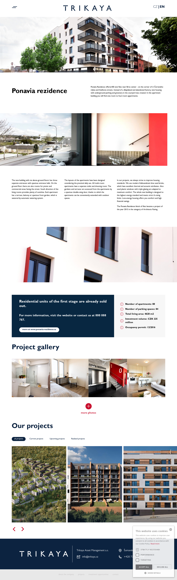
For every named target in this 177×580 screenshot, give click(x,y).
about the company (66, 575)
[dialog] (153, 551)
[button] (153, 573)
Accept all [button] (144, 567)
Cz (155, 7)
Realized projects (78, 439)
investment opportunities (98, 575)
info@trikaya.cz (90, 557)
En (162, 7)
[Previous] (14, 529)
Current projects (36, 439)
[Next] (23, 529)
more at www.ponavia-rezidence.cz (39, 330)
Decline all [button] (162, 567)
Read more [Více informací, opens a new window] (155, 544)
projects (81, 575)
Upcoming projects (57, 439)
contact (116, 575)
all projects (18, 439)
